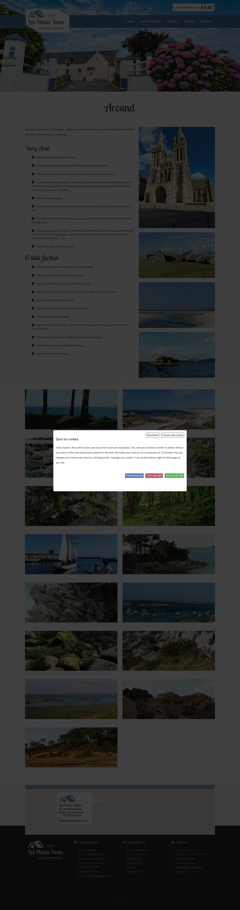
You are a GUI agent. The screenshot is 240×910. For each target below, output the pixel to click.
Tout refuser (154, 475)
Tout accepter (174, 475)
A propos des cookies (172, 435)
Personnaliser (134, 475)
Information (152, 435)
